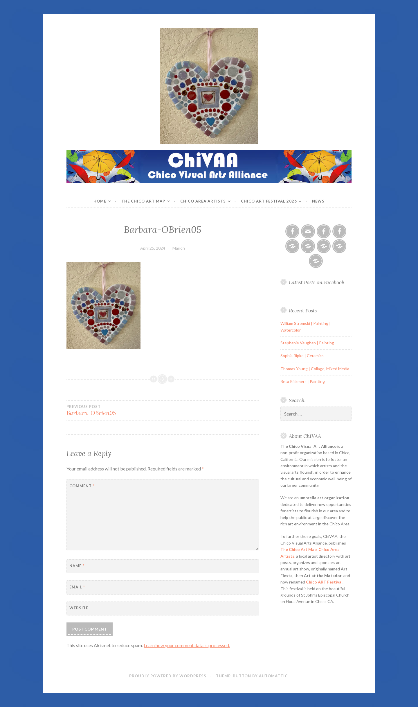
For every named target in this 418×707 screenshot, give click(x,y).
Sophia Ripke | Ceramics (302, 355)
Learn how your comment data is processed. (187, 645)
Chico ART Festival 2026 (269, 201)
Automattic (273, 676)
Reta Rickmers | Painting (302, 381)
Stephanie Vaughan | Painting (307, 342)
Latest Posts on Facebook (316, 282)
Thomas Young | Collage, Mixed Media (314, 368)
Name (76, 565)
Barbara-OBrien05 (114, 410)
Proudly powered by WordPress (167, 676)
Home (99, 201)
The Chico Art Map (143, 201)
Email (77, 587)
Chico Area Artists (203, 201)
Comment (82, 486)
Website (78, 608)
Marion (178, 248)
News (318, 201)
